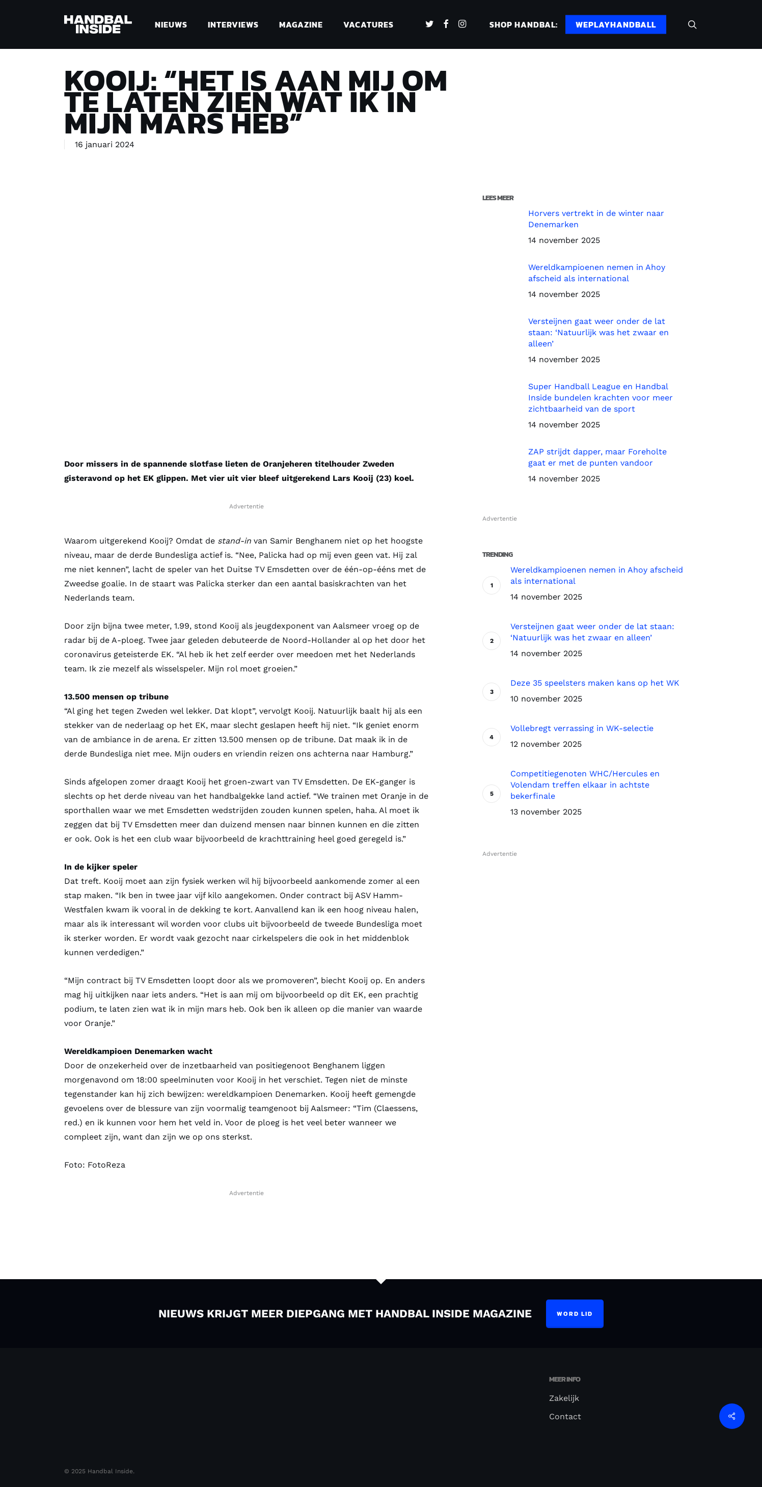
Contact (565, 1416)
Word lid (575, 1313)
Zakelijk (564, 1398)
